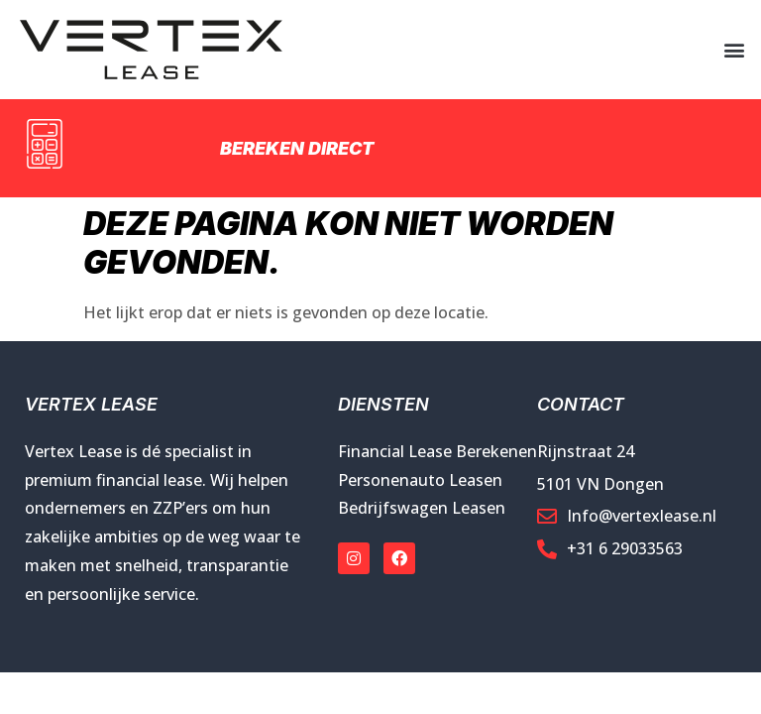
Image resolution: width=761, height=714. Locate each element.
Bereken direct (297, 148)
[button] (734, 50)
